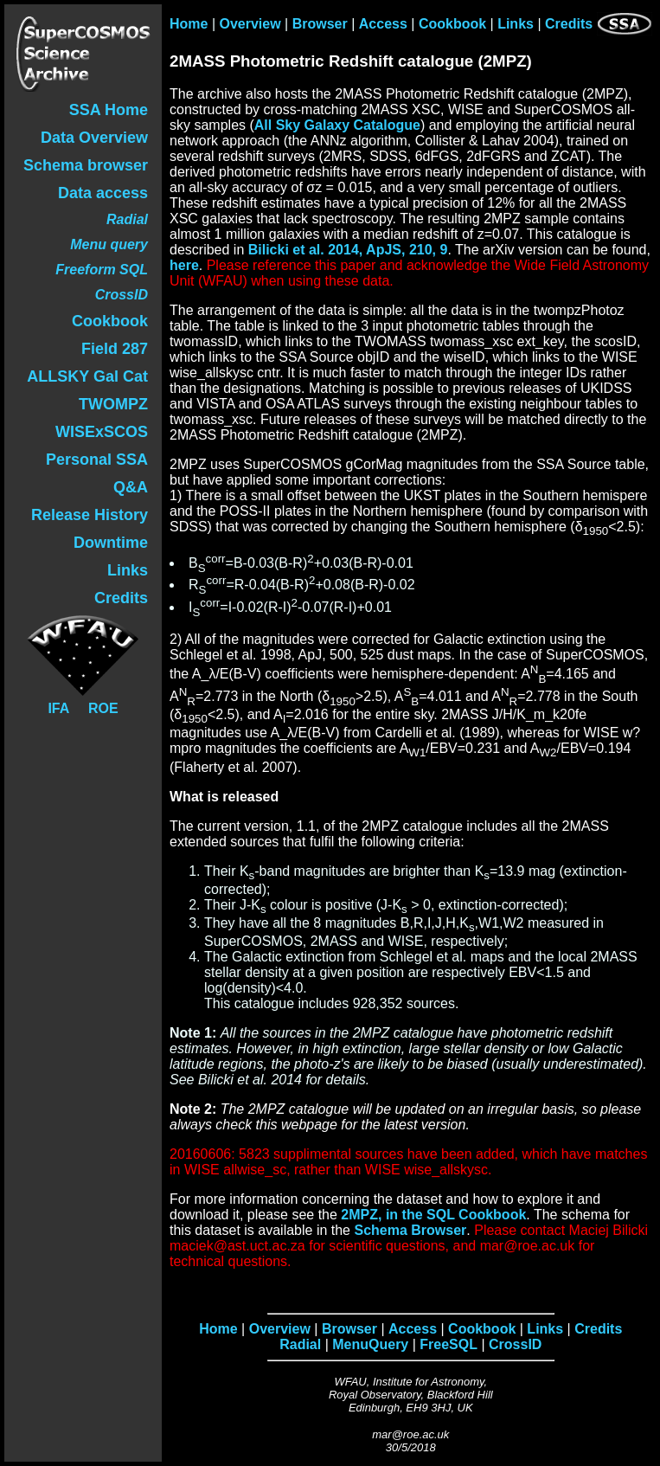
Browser (320, 23)
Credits (569, 23)
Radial (300, 1344)
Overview (250, 23)
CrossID (515, 1344)
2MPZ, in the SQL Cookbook (433, 1214)
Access (383, 23)
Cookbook (452, 23)
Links (515, 23)
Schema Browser (410, 1230)
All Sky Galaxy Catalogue (337, 125)
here (184, 265)
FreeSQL (448, 1344)
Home (189, 23)
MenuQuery (370, 1344)
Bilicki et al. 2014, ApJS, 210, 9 (348, 249)
